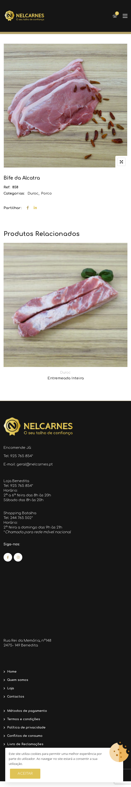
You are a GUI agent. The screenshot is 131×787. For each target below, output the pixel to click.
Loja (10, 688)
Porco (46, 193)
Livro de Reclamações (25, 744)
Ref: (7, 187)
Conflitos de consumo (24, 736)
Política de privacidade (26, 727)
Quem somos (17, 680)
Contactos (15, 696)
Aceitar (25, 774)
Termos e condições (23, 719)
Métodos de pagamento (27, 711)
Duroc (33, 193)
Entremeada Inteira (65, 378)
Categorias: (14, 193)
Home (12, 671)
